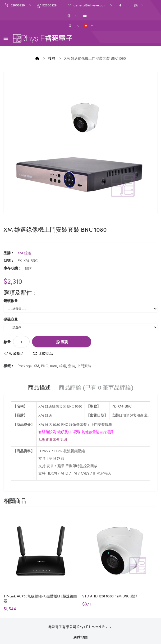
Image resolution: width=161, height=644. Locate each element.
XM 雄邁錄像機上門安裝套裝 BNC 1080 (95, 58)
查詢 (62, 341)
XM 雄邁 (24, 252)
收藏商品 (16, 353)
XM (36, 365)
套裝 (71, 365)
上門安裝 (84, 365)
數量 (7, 341)
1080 (53, 365)
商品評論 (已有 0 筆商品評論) (96, 387)
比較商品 (46, 353)
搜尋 (51, 58)
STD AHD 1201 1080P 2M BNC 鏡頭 (110, 596)
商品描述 (39, 387)
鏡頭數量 (11, 300)
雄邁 (62, 365)
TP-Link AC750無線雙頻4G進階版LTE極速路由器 (40, 598)
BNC (44, 365)
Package (25, 365)
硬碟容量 (11, 319)
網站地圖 (81, 637)
